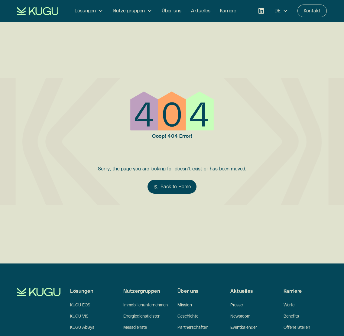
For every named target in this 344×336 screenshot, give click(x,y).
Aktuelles (200, 10)
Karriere (228, 10)
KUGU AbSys (82, 327)
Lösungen (85, 10)
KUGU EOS (80, 305)
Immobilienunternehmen (145, 305)
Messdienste (135, 327)
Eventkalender (243, 327)
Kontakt (312, 10)
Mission (184, 305)
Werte (289, 305)
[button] (89, 11)
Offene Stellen (297, 327)
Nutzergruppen (129, 10)
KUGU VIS (79, 316)
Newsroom (240, 316)
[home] (37, 11)
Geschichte (187, 316)
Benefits (291, 316)
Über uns (171, 10)
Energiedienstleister (141, 316)
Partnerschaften (192, 327)
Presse (236, 305)
